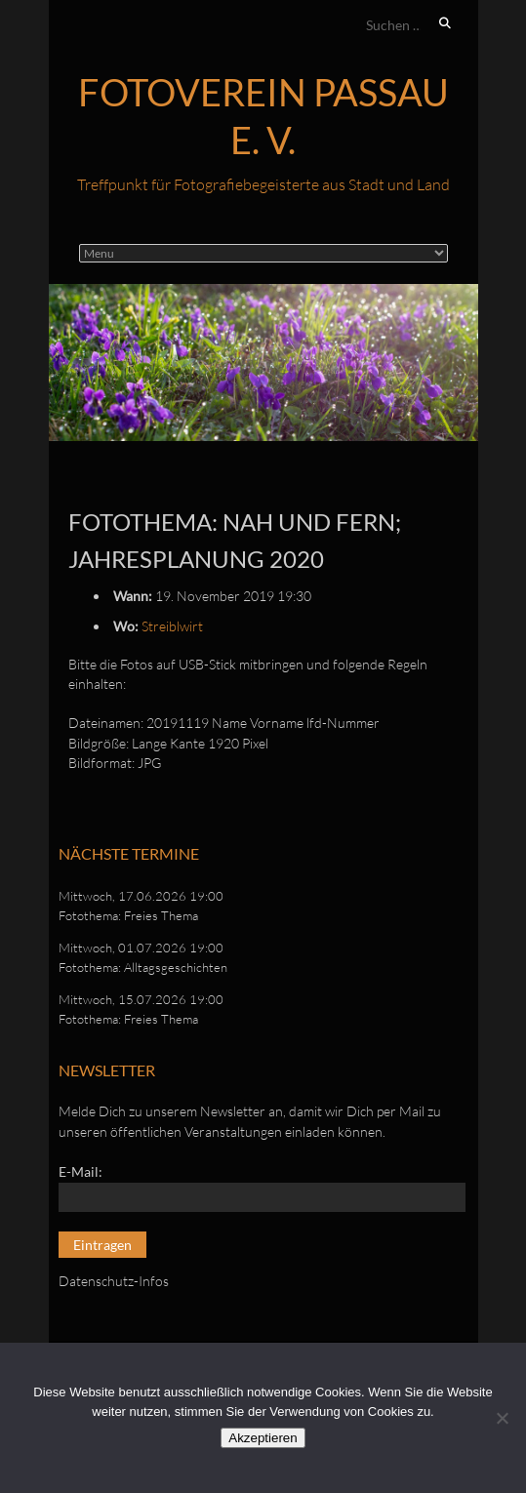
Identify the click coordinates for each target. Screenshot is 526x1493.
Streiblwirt (172, 626)
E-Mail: (80, 1171)
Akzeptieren (262, 1438)
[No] (501, 1418)
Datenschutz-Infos (114, 1280)
